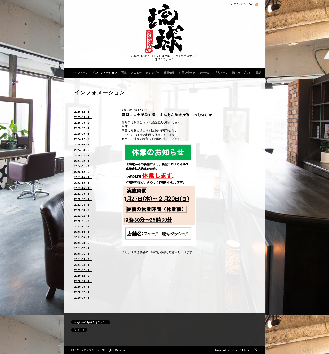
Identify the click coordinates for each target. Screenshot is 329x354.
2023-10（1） (83, 177)
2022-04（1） (83, 204)
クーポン (205, 72)
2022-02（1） (83, 215)
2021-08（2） (83, 243)
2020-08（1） (83, 286)
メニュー (136, 72)
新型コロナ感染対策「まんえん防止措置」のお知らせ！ (169, 115)
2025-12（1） (83, 111)
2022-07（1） (83, 199)
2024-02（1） (83, 161)
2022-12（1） (83, 182)
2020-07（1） (83, 292)
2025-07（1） (83, 128)
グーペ (235, 350)
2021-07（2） (83, 248)
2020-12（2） (83, 275)
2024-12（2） (83, 139)
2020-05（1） (83, 297)
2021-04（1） (83, 264)
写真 (124, 72)
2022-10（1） (83, 188)
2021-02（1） (83, 270)
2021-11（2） (83, 226)
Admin (246, 350)
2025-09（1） (83, 117)
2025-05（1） (83, 133)
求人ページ (221, 72)
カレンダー (153, 72)
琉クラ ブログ (242, 72)
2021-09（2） (83, 237)
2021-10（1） (83, 232)
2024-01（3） (83, 166)
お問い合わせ (187, 72)
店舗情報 (169, 72)
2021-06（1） (83, 253)
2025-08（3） (83, 122)
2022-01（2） (83, 221)
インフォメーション (105, 72)
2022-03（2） (83, 210)
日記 (258, 72)
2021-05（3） (83, 259)
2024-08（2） (83, 150)
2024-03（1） (83, 155)
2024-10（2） (83, 144)
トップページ (80, 72)
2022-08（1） (83, 193)
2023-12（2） (83, 171)
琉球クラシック (90, 350)
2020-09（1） (83, 281)
